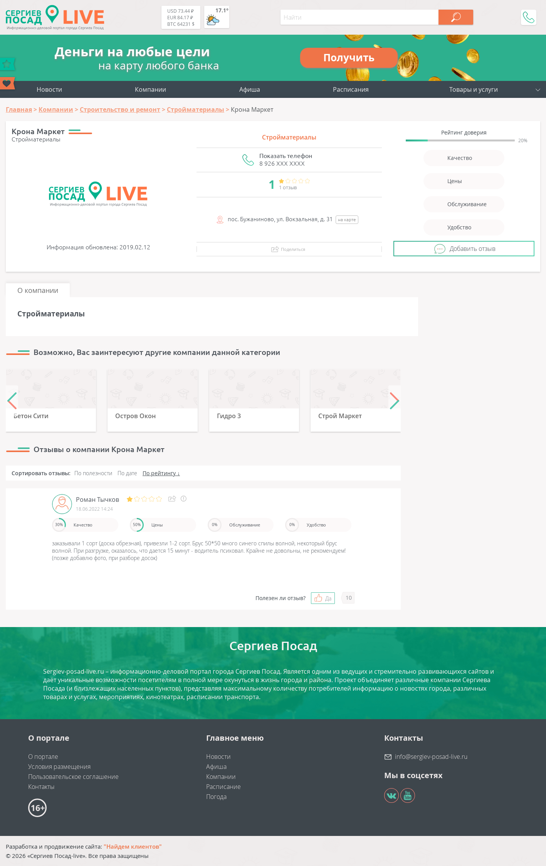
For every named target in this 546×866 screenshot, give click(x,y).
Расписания (351, 89)
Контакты (41, 786)
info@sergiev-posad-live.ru (431, 756)
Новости (49, 89)
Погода (216, 796)
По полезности (93, 473)
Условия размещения (59, 766)
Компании (150, 89)
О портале (43, 756)
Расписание (223, 786)
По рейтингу (159, 473)
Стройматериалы (289, 137)
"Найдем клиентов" (133, 846)
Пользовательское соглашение (73, 776)
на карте (347, 219)
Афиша (249, 89)
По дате (127, 473)
